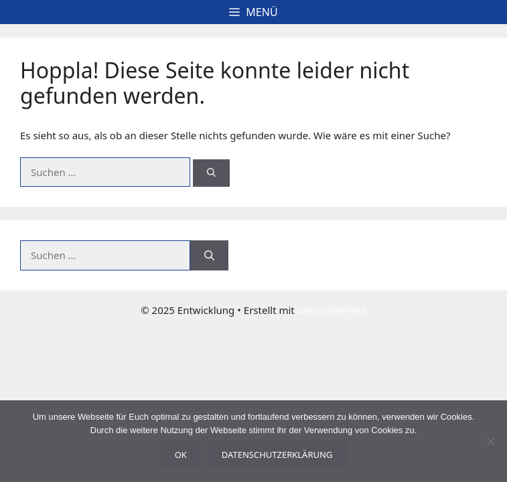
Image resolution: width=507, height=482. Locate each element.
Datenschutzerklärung (277, 455)
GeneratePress (331, 310)
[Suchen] (211, 173)
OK (181, 455)
